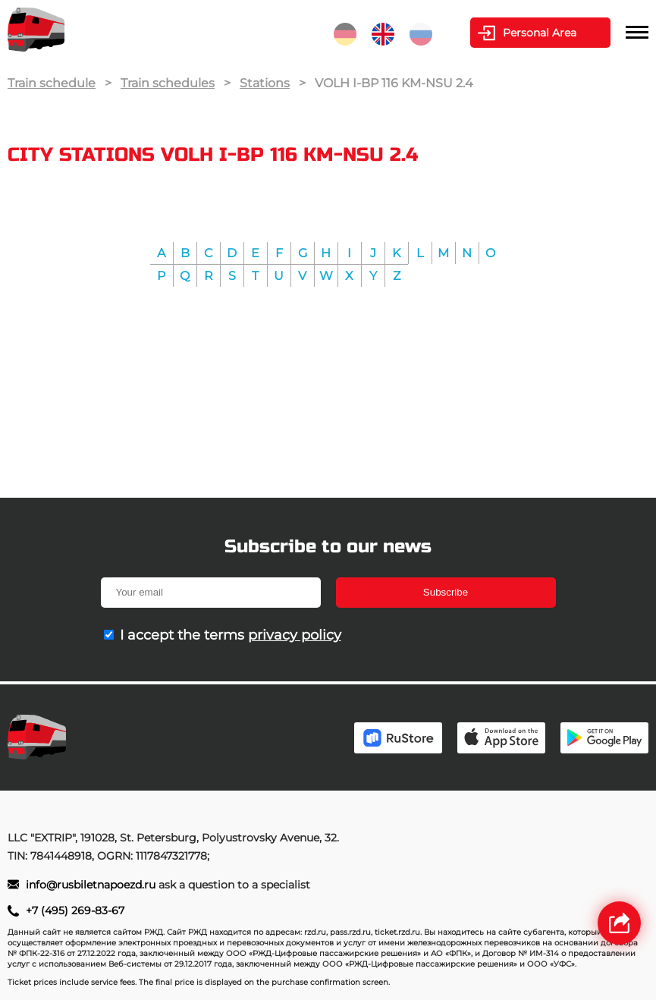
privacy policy (294, 635)
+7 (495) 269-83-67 (75, 910)
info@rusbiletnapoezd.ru (92, 885)
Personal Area (539, 32)
